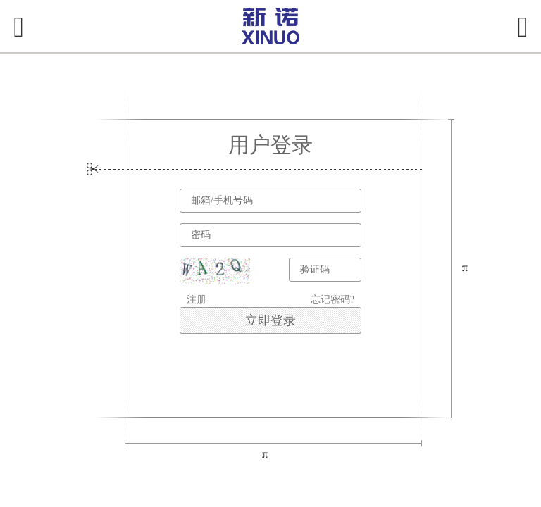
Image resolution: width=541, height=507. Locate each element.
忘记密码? (332, 299)
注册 (196, 299)
